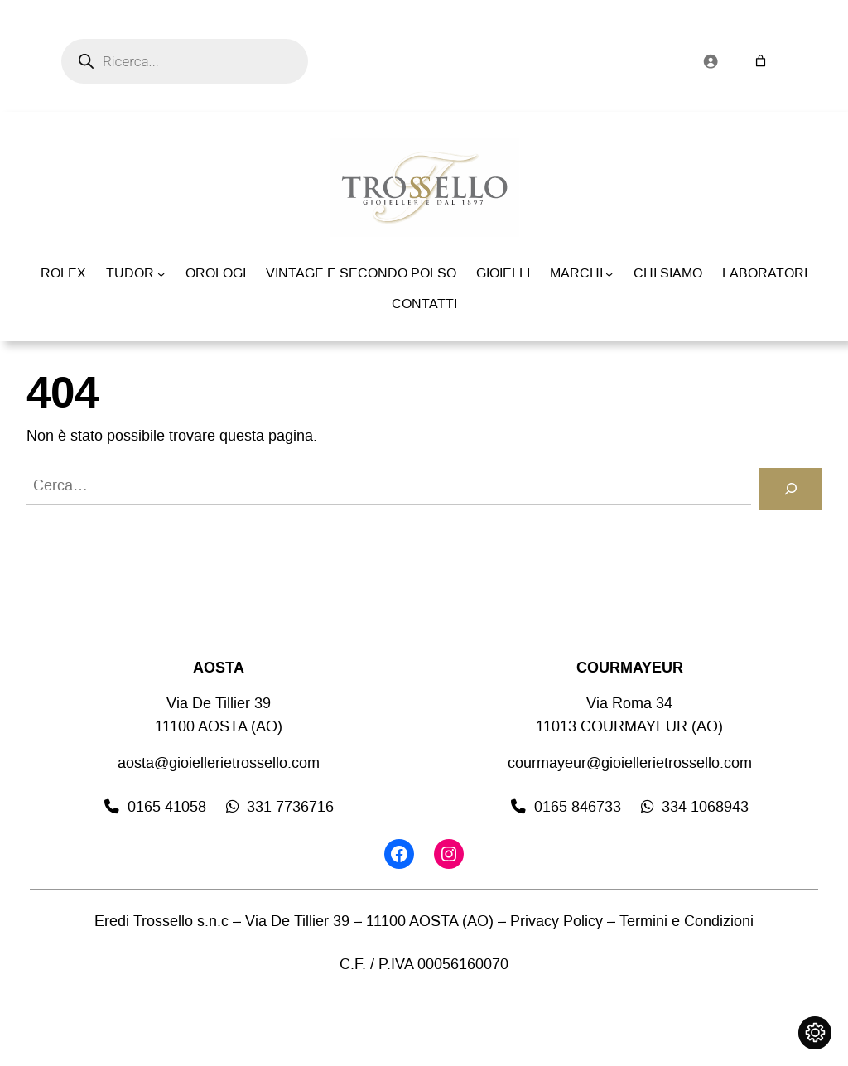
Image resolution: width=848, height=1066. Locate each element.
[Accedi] (710, 61)
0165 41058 (167, 807)
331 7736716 (290, 807)
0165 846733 (577, 807)
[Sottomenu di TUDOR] (161, 273)
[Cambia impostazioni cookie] (814, 1032)
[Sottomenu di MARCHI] (609, 273)
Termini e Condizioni (686, 921)
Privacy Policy (556, 921)
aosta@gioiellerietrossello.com (219, 763)
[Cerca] (790, 489)
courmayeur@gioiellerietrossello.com (630, 763)
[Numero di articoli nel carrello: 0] (760, 60)
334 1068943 (705, 807)
